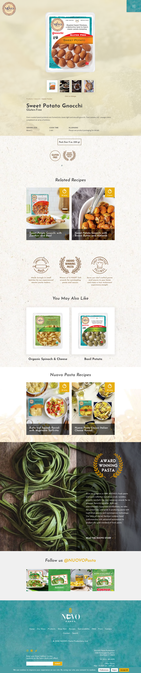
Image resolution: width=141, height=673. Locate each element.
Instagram (27, 651)
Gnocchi (37, 99)
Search (75, 633)
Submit (57, 664)
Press (100, 629)
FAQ (94, 629)
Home (31, 629)
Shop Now (62, 629)
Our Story (41, 629)
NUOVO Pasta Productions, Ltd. (9, 8)
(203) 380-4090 (109, 659)
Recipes (72, 629)
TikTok (36, 651)
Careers (108, 629)
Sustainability (84, 629)
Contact (66, 633)
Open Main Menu (134, 6)
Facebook (32, 651)
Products (29, 99)
